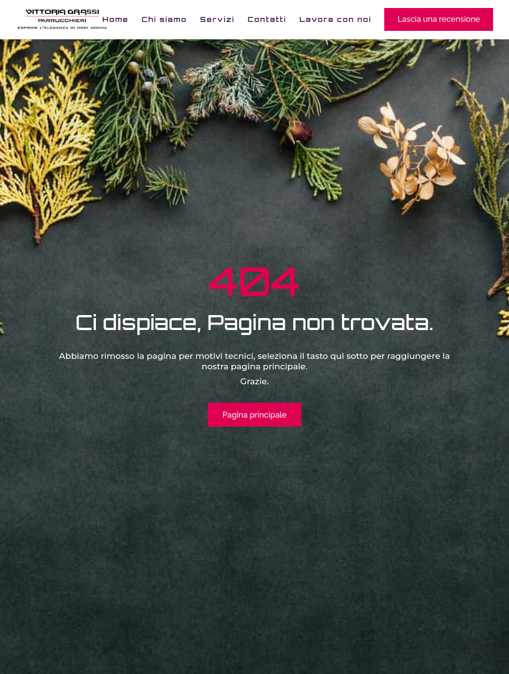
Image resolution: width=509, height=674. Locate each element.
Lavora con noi (335, 19)
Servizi (217, 19)
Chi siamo (164, 19)
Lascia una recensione (439, 19)
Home (115, 19)
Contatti (267, 19)
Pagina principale (254, 415)
